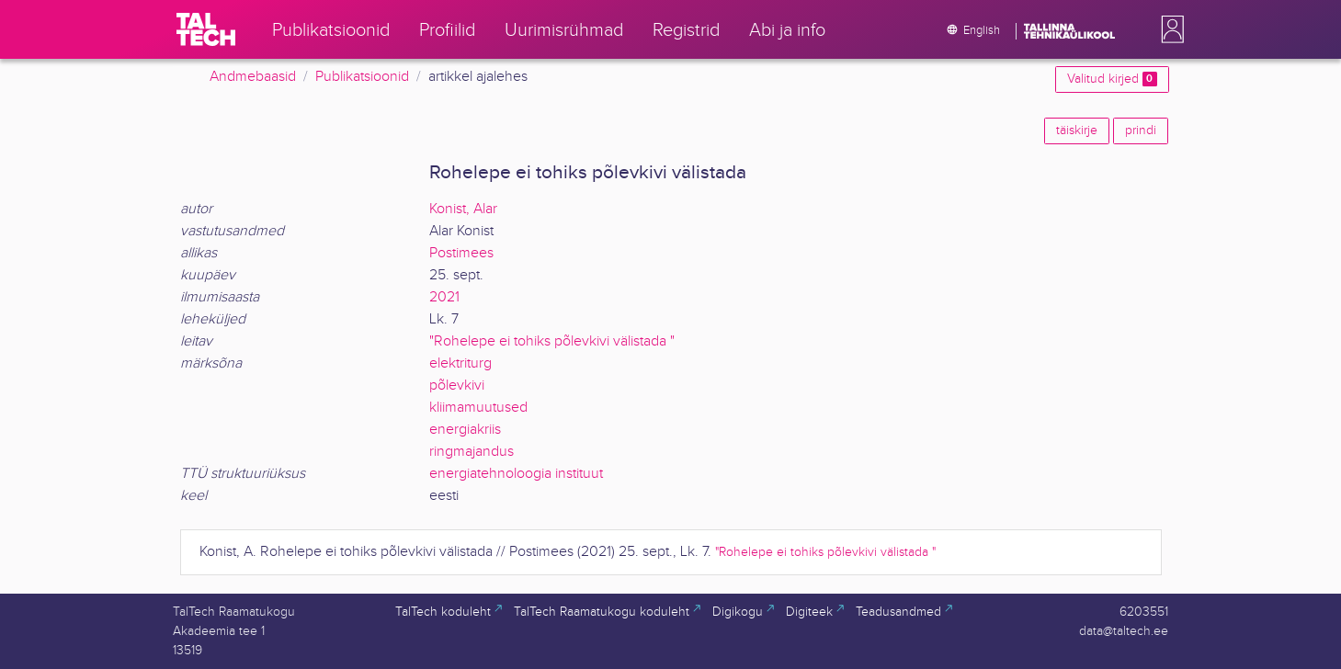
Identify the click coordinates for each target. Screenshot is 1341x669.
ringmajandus (471, 451)
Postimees (461, 253)
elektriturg (460, 363)
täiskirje (1076, 130)
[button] (1169, 29)
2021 (444, 297)
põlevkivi (456, 385)
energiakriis (465, 429)
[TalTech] (205, 29)
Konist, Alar (463, 209)
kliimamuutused (478, 407)
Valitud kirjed (1111, 79)
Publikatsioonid (362, 76)
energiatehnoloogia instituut (516, 473)
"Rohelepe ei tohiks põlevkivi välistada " (552, 341)
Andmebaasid (253, 76)
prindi (1140, 130)
